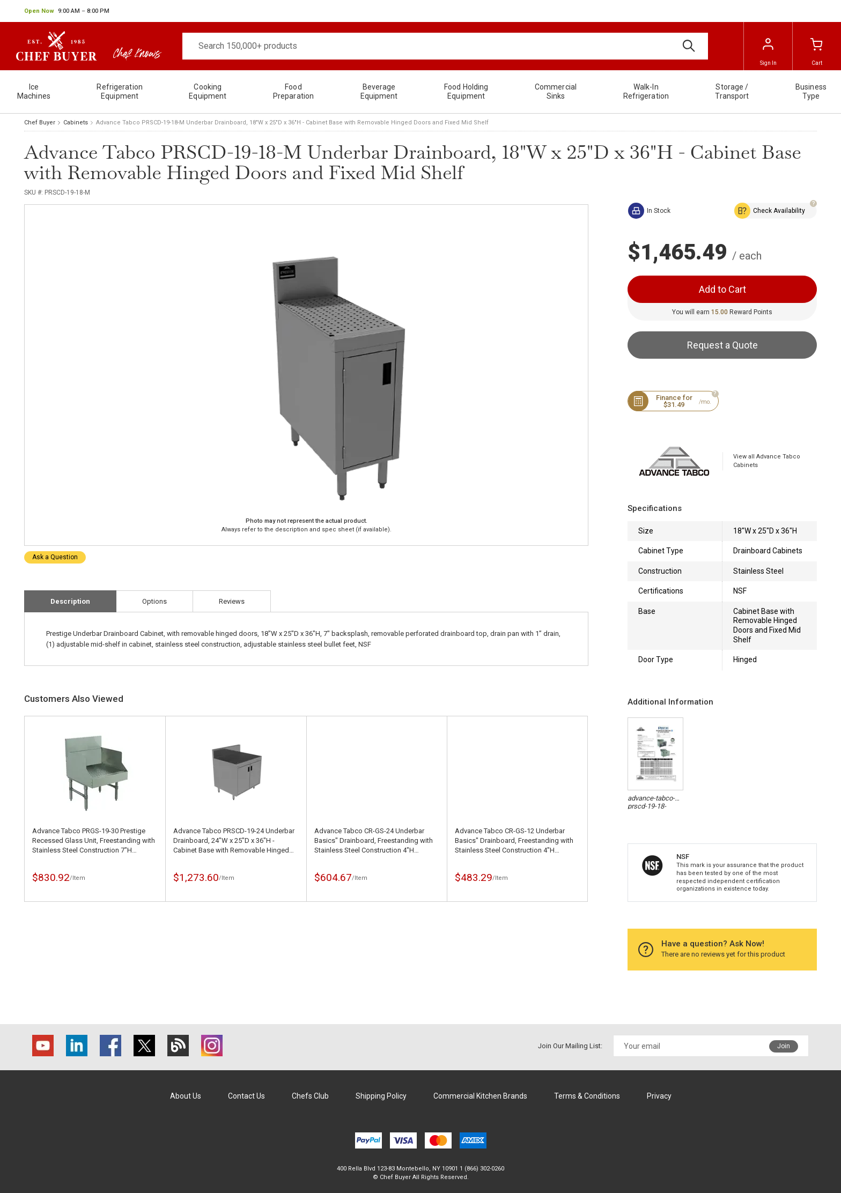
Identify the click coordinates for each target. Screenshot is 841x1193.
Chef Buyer (39, 122)
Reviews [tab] (232, 601)
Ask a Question (55, 557)
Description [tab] (70, 601)
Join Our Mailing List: (570, 1046)
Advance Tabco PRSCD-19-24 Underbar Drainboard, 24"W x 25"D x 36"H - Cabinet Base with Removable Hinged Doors (233, 841)
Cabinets (75, 122)
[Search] (445, 46)
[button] (66, 11)
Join (783, 1046)
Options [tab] (154, 601)
